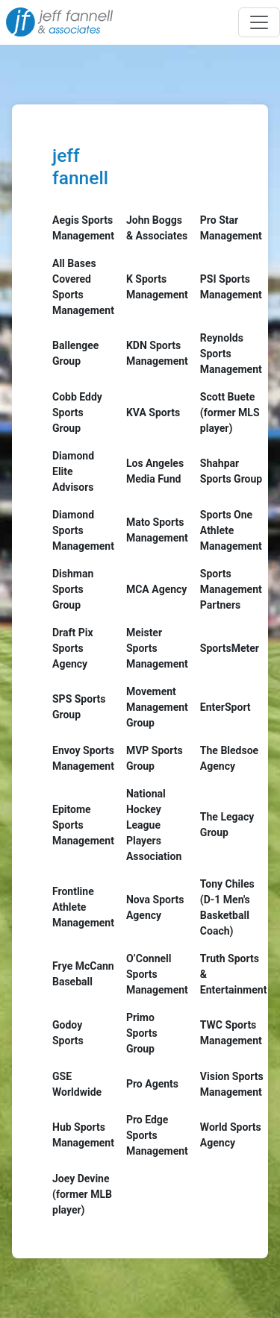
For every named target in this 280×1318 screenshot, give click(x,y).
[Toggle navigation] (259, 22)
